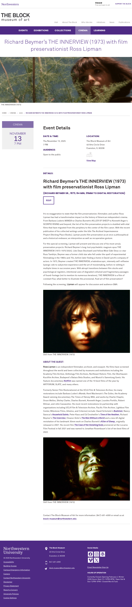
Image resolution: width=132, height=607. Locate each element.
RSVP (48, 200)
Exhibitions (41, 30)
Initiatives (101, 22)
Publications (124, 22)
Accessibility (8, 562)
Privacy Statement (11, 586)
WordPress (102, 554)
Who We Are (86, 22)
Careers (6, 574)
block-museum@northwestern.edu (59, 519)
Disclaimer (7, 582)
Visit (56, 22)
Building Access (9, 566)
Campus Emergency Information (16, 570)
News (112, 22)
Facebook (90, 554)
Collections (63, 30)
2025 (21, 113)
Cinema (83, 30)
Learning (99, 30)
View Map (91, 161)
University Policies (11, 594)
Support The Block (123, 4)
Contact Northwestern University (16, 578)
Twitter (96, 560)
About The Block (69, 22)
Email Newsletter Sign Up (97, 567)
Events (23, 30)
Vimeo (90, 560)
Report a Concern (10, 590)
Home (4, 113)
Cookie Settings (10, 598)
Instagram (96, 554)
